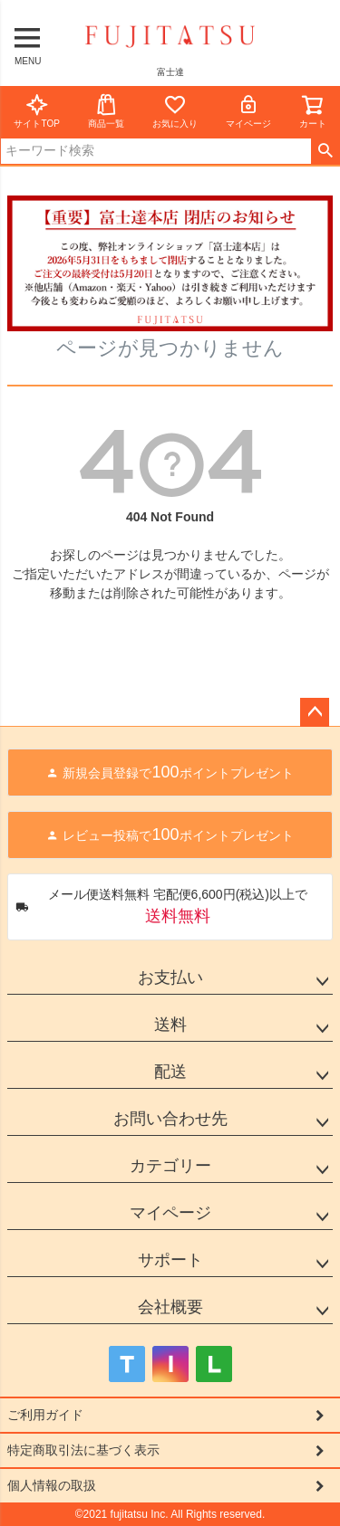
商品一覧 (106, 111)
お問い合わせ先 (170, 1119)
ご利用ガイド (45, 1414)
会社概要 (170, 1307)
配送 (170, 1072)
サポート (170, 1260)
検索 (325, 151)
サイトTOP (36, 111)
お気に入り (175, 111)
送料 (170, 1025)
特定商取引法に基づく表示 (83, 1450)
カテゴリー (170, 1166)
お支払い (170, 977)
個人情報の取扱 (51, 1485)
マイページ (248, 111)
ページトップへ (314, 712)
